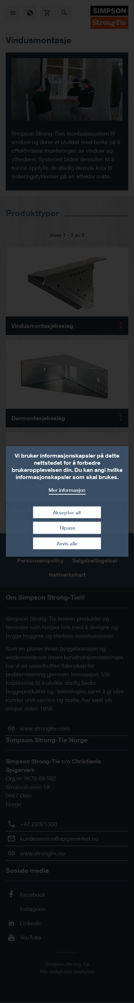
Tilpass (67, 528)
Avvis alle (67, 543)
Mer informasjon (67, 490)
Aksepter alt (67, 512)
